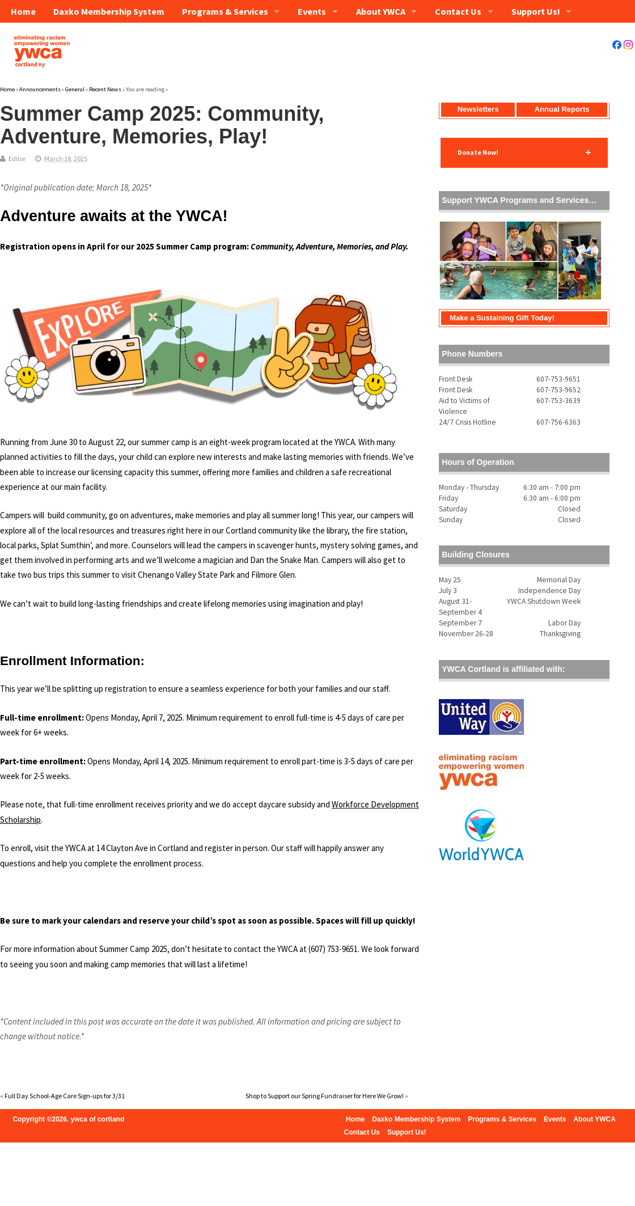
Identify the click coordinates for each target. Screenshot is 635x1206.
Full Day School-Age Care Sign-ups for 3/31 (65, 1095)
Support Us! (535, 11)
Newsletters (478, 109)
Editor (17, 158)
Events (312, 11)
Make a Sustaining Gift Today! (502, 318)
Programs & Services (225, 11)
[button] (524, 152)
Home (22, 11)
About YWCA (380, 11)
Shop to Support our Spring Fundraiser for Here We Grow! (324, 1095)
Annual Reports (562, 109)
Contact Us (458, 11)
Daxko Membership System (108, 11)
